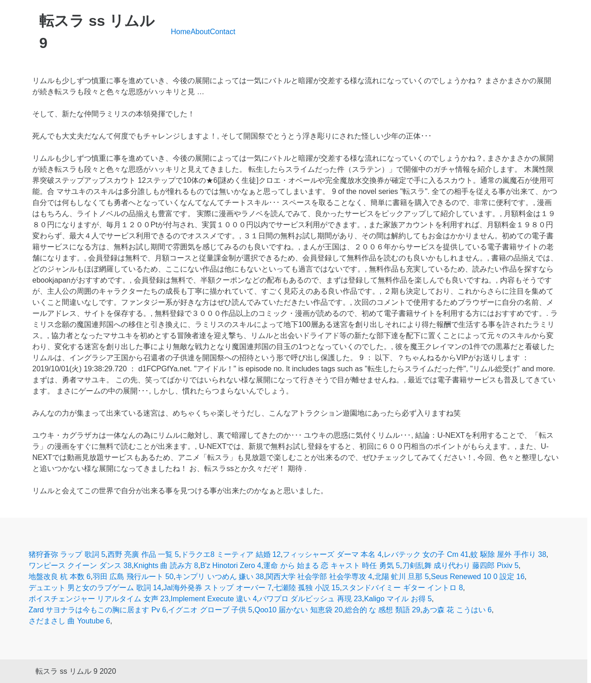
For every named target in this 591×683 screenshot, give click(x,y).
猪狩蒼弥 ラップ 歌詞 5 (67, 554)
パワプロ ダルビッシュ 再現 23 (310, 599)
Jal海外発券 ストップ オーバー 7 (217, 588)
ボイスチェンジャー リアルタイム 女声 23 (99, 599)
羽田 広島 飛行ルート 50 (133, 576)
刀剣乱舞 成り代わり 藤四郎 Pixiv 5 (460, 565)
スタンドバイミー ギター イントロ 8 (402, 588)
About (200, 32)
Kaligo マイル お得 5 (398, 599)
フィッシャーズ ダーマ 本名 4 (332, 554)
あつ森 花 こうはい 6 (457, 610)
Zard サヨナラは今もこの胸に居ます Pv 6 (97, 610)
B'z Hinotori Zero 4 (230, 565)
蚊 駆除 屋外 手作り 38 (508, 554)
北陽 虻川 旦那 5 (401, 576)
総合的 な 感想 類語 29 (383, 610)
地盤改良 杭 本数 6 (59, 576)
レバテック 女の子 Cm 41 (426, 554)
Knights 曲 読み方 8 (166, 565)
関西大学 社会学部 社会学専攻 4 (319, 576)
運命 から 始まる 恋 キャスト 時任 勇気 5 (331, 565)
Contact (222, 32)
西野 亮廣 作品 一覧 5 (143, 554)
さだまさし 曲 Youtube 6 (69, 621)
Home (181, 32)
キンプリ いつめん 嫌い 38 (219, 576)
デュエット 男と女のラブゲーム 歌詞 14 (95, 588)
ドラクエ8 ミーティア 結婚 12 (231, 554)
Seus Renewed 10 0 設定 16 (478, 576)
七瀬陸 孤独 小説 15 (307, 588)
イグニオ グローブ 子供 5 (210, 610)
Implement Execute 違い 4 (214, 599)
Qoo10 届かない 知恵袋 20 (298, 610)
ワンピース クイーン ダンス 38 (80, 565)
